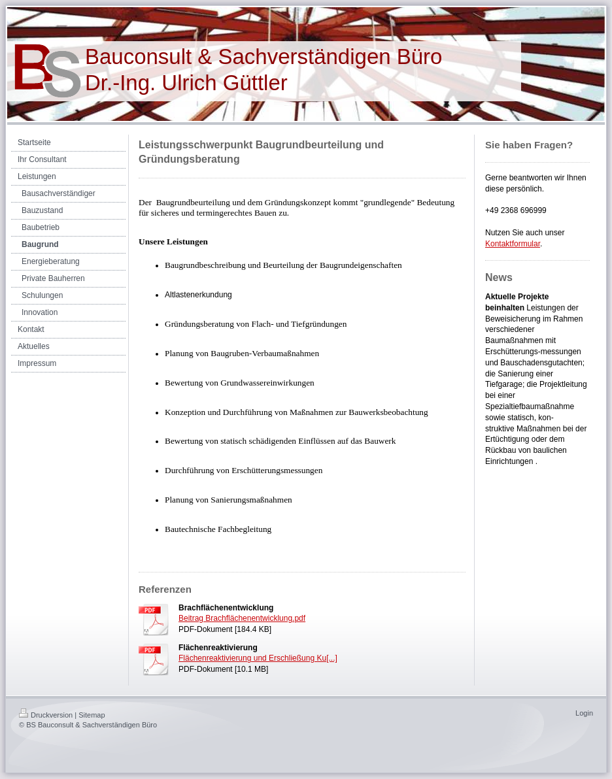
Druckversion (46, 715)
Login (584, 713)
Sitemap (91, 715)
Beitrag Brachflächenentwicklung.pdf (241, 618)
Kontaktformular (512, 243)
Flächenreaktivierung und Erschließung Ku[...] (257, 658)
